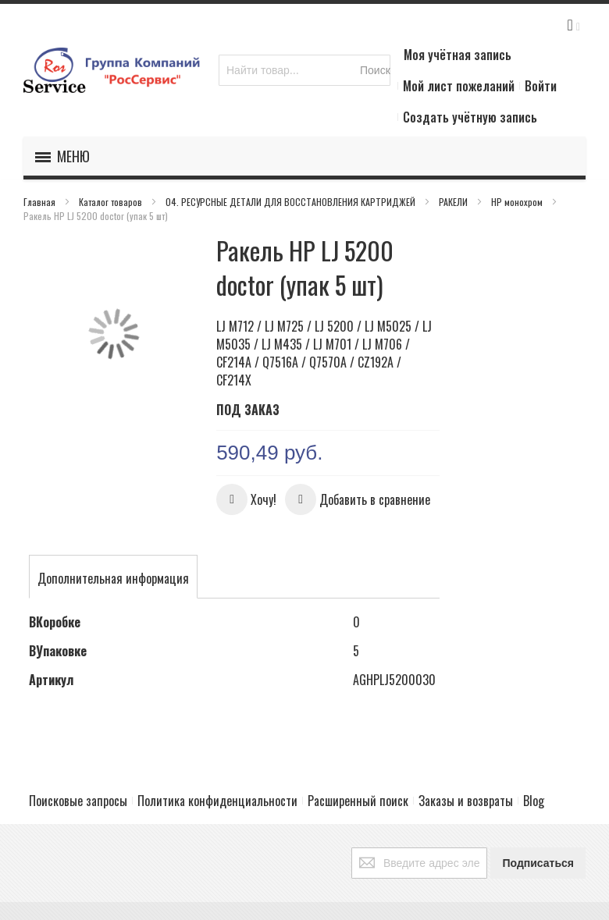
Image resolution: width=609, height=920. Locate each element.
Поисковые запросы (78, 800)
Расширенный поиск (358, 800)
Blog (533, 800)
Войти (541, 85)
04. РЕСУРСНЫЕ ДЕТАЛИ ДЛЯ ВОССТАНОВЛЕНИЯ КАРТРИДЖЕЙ (292, 201)
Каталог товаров (111, 201)
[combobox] (304, 70)
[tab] (113, 578)
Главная (40, 201)
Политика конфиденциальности (217, 800)
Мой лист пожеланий (459, 85)
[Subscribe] (538, 863)
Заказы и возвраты (465, 800)
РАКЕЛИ (454, 201)
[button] (246, 499)
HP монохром (518, 201)
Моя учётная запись (457, 54)
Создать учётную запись (470, 117)
